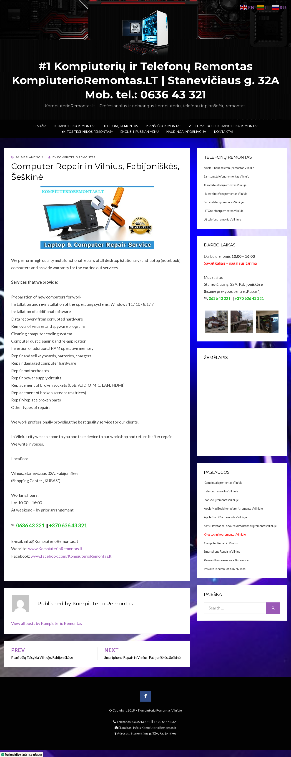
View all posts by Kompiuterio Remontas (46, 623)
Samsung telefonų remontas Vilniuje (226, 176)
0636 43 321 (141, 722)
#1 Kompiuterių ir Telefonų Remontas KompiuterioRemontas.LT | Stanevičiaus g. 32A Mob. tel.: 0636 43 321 (145, 80)
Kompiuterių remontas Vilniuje (223, 482)
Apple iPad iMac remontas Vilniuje (225, 517)
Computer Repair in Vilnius (221, 543)
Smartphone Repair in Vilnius (222, 551)
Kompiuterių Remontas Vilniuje (160, 710)
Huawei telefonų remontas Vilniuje (225, 194)
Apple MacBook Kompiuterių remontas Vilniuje (233, 508)
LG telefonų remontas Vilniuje (222, 219)
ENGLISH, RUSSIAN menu (139, 131)
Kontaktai (223, 131)
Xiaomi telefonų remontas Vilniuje (225, 185)
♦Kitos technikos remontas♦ (87, 131)
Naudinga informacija (186, 131)
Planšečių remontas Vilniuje (221, 500)
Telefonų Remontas (120, 126)
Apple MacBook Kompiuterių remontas (223, 126)
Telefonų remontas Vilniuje (221, 491)
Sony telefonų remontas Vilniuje (224, 202)
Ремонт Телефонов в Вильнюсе (225, 569)
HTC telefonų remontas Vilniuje (223, 211)
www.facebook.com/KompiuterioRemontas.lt (71, 556)
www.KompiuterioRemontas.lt (55, 548)
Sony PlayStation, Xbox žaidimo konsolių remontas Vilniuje (240, 526)
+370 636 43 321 (166, 722)
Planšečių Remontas (163, 126)
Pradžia (40, 126)
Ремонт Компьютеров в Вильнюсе (226, 560)
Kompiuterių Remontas (74, 126)
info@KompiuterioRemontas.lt (154, 727)
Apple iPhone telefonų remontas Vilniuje (229, 168)
